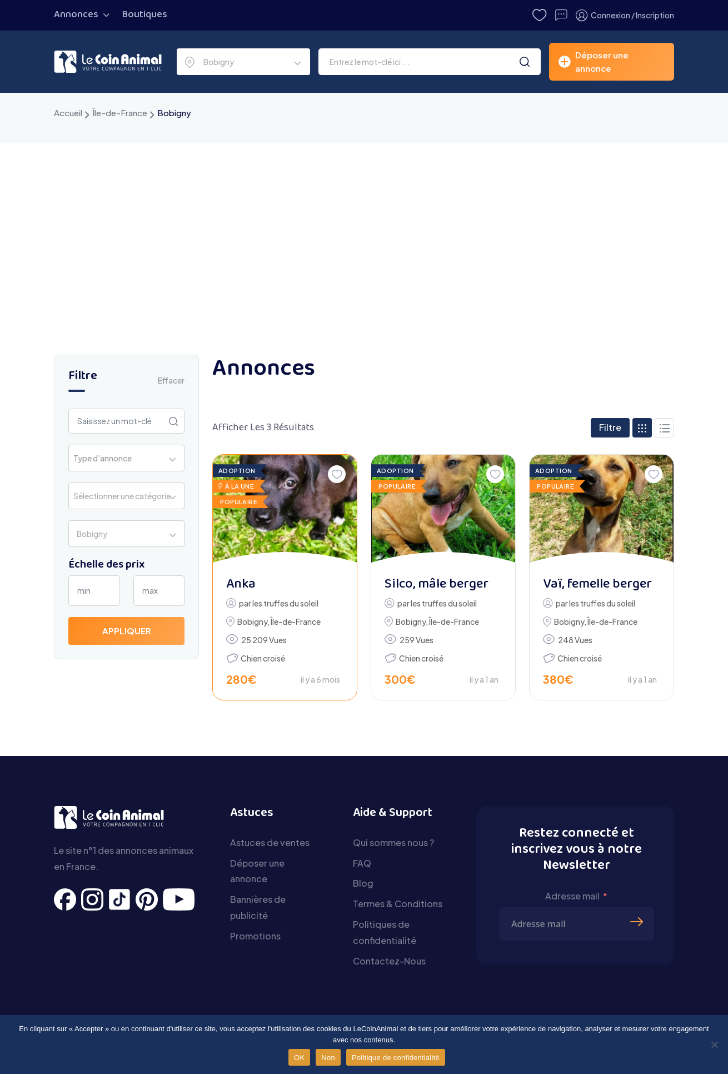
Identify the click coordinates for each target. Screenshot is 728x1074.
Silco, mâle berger (436, 584)
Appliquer (126, 630)
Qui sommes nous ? (393, 842)
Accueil (68, 112)
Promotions (255, 936)
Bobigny (252, 621)
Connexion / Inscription (625, 15)
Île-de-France (119, 112)
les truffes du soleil (285, 603)
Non (328, 1057)
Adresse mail (572, 896)
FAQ (362, 863)
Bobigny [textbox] (217, 62)
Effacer (171, 380)
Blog (363, 883)
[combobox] (243, 61)
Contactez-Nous (389, 961)
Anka (241, 584)
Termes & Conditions (397, 903)
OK (299, 1057)
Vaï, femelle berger (597, 584)
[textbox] (106, 458)
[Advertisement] (364, 227)
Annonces (76, 15)
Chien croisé (263, 658)
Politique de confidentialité (396, 1057)
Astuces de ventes (270, 842)
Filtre (610, 427)
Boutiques (144, 15)
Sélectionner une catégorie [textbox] (122, 496)
